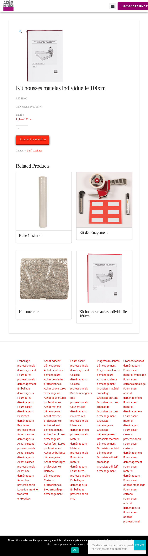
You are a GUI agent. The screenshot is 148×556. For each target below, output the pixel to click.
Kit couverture (29, 312)
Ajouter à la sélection (32, 139)
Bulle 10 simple (30, 235)
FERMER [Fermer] (140, 545)
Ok (75, 550)
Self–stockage (34, 150)
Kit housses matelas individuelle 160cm (103, 314)
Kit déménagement (93, 232)
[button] (112, 6)
